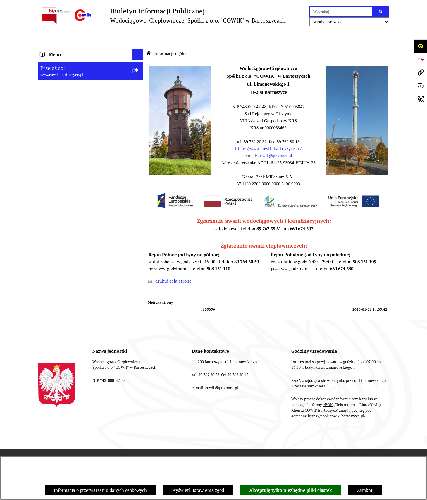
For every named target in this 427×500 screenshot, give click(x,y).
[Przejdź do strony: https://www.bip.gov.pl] (420, 59)
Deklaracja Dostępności (296, 443)
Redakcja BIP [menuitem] (53, 259)
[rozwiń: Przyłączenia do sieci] (139, 193)
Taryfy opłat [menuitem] (52, 171)
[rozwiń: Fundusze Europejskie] (139, 226)
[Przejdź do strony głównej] (162, 15)
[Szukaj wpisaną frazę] (381, 12)
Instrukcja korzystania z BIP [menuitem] (68, 269)
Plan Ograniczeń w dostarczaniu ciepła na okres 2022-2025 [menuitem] (82, 135)
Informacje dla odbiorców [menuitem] (65, 110)
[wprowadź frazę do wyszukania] (341, 12)
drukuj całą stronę (173, 266)
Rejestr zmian (245, 443)
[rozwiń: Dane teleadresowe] (139, 80)
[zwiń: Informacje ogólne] (139, 51)
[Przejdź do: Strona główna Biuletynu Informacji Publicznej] (148, 39)
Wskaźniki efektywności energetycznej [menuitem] (79, 149)
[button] (180, 158)
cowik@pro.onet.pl (40, 475)
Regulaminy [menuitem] (52, 160)
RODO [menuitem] (46, 204)
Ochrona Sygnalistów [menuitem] (61, 215)
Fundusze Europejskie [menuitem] (62, 226)
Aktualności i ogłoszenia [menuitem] (64, 120)
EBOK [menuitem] (46, 237)
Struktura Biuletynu (130, 443)
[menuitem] (90, 66)
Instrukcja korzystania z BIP (190, 443)
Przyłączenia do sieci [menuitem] (61, 193)
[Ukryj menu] (138, 40)
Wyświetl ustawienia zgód (198, 490)
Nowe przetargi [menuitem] (55, 182)
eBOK (328, 390)
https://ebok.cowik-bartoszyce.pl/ (336, 401)
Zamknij (365, 490)
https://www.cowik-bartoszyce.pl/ (268, 134)
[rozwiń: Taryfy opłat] (139, 171)
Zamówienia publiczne (76, 443)
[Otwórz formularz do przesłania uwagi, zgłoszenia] (420, 85)
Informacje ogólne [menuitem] (58, 51)
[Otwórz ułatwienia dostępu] (420, 46)
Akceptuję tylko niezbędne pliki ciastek (290, 490)
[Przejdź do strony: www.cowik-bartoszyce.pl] (420, 72)
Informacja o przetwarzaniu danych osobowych (100, 490)
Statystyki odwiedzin (352, 443)
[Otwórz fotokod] (420, 98)
